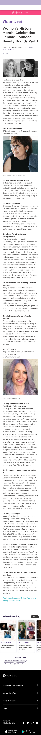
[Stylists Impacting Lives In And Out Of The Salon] (26, 636)
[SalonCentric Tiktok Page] (33, 723)
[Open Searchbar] (8, 7)
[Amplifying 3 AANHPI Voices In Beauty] (8, 636)
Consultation (9, 664)
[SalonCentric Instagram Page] (28, 723)
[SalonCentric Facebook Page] (23, 723)
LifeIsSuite (20, 664)
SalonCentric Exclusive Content (15, 660)
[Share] (6, 54)
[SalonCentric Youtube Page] (37, 723)
